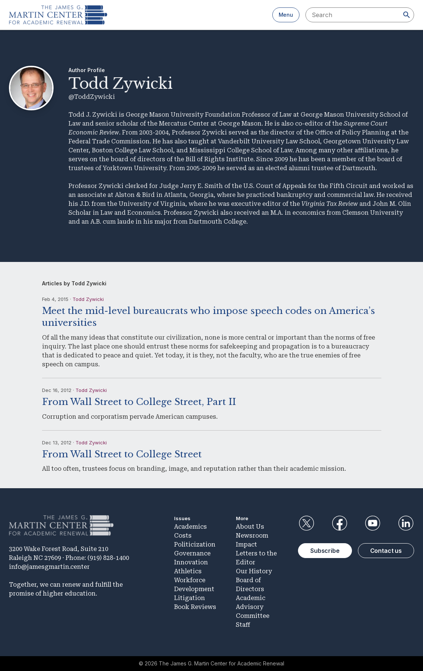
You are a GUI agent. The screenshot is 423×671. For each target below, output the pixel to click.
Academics (190, 526)
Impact (246, 544)
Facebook (339, 523)
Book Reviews (195, 606)
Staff (243, 624)
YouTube (373, 523)
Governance (192, 553)
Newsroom (252, 535)
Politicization (194, 544)
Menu (286, 15)
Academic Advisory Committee (252, 606)
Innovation (191, 562)
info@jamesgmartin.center (49, 566)
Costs (183, 535)
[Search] (406, 14)
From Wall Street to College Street (122, 454)
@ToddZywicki (91, 96)
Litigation (189, 598)
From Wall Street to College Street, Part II (139, 401)
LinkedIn (406, 523)
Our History (254, 571)
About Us (250, 526)
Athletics (188, 571)
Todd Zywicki (88, 299)
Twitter (306, 523)
